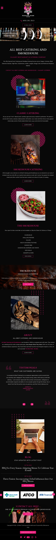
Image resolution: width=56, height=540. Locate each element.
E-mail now (28, 25)
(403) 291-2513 (28, 21)
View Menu (28, 256)
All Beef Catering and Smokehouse (26, 525)
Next (32, 404)
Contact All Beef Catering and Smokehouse (21, 70)
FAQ (28, 527)
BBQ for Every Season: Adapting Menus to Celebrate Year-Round (28, 469)
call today (28, 284)
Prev (24, 404)
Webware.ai (46, 525)
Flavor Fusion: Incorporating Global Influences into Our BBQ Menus (28, 480)
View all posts (28, 485)
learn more (28, 125)
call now (28, 514)
